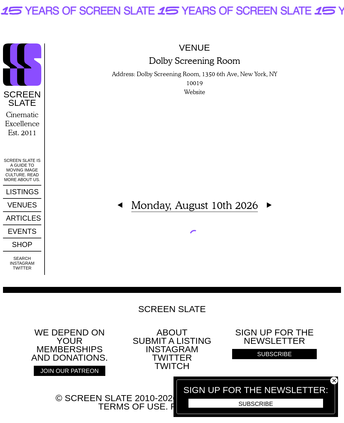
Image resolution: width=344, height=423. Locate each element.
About (171, 332)
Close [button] (334, 380)
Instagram (22, 263)
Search (22, 258)
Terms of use (131, 406)
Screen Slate (172, 309)
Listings (22, 192)
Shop (22, 244)
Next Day (269, 205)
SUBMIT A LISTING (172, 341)
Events (22, 231)
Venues (22, 205)
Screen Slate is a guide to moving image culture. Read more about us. (22, 170)
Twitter (22, 268)
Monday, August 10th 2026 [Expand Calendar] (194, 204)
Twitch (172, 366)
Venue (194, 47)
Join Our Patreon (69, 371)
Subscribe (255, 404)
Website (194, 92)
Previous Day (120, 205)
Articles (23, 218)
